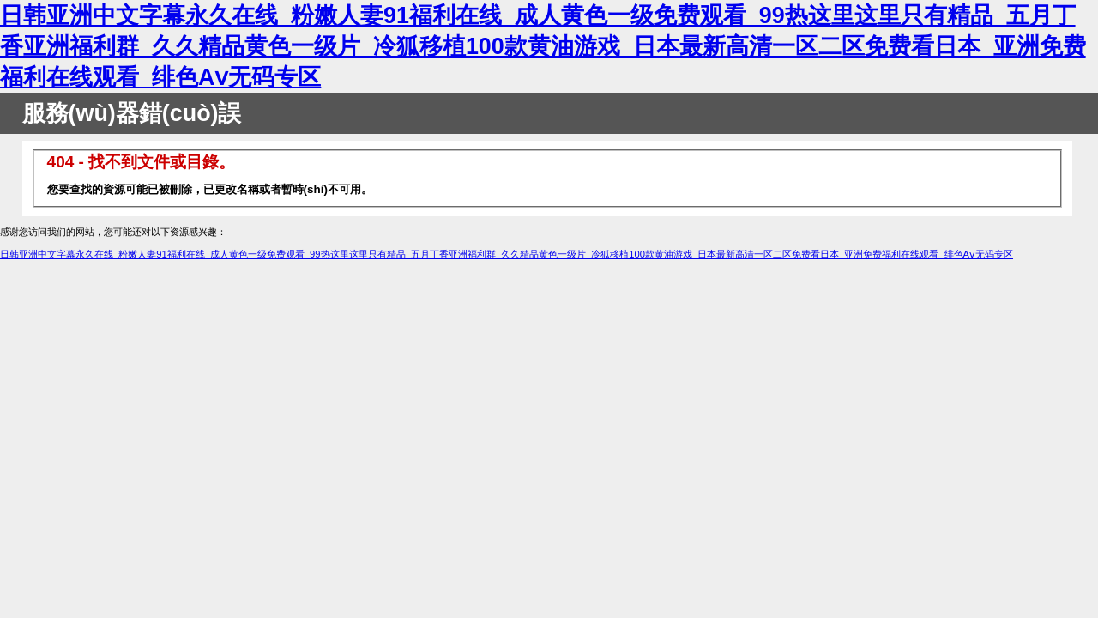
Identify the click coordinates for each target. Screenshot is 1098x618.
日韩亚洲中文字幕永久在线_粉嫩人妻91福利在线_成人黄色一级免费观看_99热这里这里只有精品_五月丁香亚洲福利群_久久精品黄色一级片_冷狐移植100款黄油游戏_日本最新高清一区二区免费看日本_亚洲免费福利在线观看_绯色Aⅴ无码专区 (543, 46)
